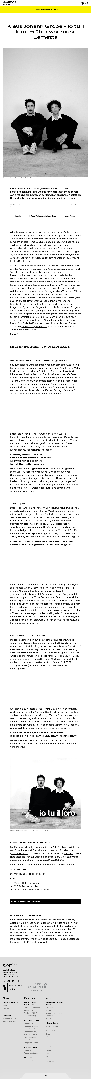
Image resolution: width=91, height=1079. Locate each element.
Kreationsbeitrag (30, 1032)
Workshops (28, 1010)
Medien (48, 1053)
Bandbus (27, 1050)
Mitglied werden (52, 1026)
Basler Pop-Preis (30, 1034)
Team (48, 1034)
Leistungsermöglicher (54, 1013)
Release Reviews (9, 1019)
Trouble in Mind (71, 291)
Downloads (50, 1051)
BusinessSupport (31, 1037)
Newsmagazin (8, 1011)
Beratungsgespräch (32, 1008)
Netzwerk (49, 1019)
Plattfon (68, 853)
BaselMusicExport (31, 1040)
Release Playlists (9, 1021)
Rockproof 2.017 (30, 1013)
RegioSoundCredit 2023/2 (49, 860)
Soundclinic (28, 1023)
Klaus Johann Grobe (55, 265)
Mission (49, 1010)
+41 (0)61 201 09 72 (10, 977)
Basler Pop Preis (19, 323)
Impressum (50, 1059)
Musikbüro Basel (10, 965)
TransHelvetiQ (30, 1029)
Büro (47, 1037)
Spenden (49, 1016)
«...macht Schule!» (31, 1061)
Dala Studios (59, 847)
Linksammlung (30, 1016)
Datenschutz (51, 1062)
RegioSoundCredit (31, 1026)
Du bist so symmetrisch (34, 326)
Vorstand (49, 1008)
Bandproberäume (31, 1053)
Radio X (72, 935)
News (5, 1005)
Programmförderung (32, 1043)
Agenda (6, 1008)
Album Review (75, 205)
